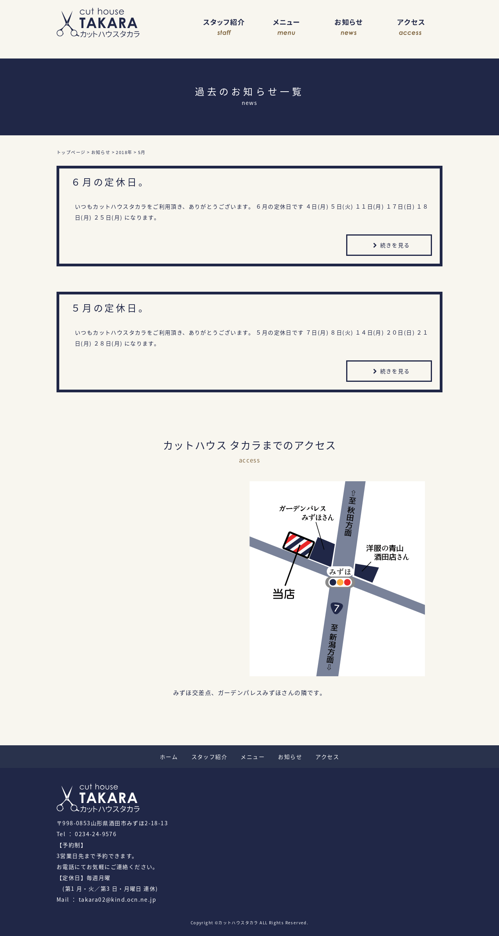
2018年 (124, 152)
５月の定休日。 (110, 308)
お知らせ (349, 27)
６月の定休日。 (110, 182)
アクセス (411, 27)
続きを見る (390, 246)
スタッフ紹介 (224, 27)
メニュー (286, 27)
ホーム (169, 756)
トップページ (71, 152)
